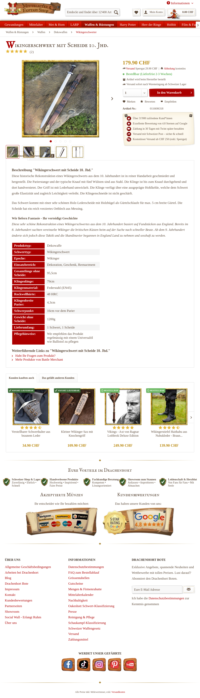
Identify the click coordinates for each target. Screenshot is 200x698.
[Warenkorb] (181, 12)
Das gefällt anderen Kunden (58, 377)
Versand (130, 68)
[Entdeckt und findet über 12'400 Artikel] (92, 12)
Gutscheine (75, 583)
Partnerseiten (13, 606)
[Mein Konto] (153, 12)
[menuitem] (92, 12)
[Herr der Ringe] (151, 24)
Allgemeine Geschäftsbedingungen (28, 567)
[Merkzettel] (136, 12)
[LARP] (75, 24)
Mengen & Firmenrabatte (85, 589)
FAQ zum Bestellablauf (83, 572)
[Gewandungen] (14, 24)
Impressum (12, 589)
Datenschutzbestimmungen (86, 567)
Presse (72, 611)
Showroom (12, 611)
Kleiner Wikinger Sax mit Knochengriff (77, 433)
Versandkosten (118, 692)
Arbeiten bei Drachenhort (21, 572)
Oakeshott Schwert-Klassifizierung (91, 606)
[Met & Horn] (57, 24)
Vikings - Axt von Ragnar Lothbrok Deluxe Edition (123, 433)
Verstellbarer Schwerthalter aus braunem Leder (31, 433)
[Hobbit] (171, 24)
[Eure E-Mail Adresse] (157, 589)
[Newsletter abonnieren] (188, 589)
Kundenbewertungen (18, 600)
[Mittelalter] (36, 24)
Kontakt (10, 595)
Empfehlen (168, 101)
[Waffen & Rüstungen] (99, 24)
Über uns (11, 623)
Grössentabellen (78, 578)
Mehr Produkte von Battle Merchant (37, 359)
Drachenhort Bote (16, 583)
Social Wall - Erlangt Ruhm (23, 617)
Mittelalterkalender (80, 595)
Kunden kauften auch (21, 377)
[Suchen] (116, 12)
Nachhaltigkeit (78, 600)
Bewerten (148, 101)
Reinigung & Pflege (81, 617)
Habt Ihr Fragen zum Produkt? (33, 356)
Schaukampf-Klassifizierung (87, 623)
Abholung (169, 68)
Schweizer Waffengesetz (84, 628)
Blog (8, 578)
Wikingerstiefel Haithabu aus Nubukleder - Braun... (169, 433)
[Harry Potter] (128, 24)
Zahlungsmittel (78, 639)
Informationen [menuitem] (179, 3)
